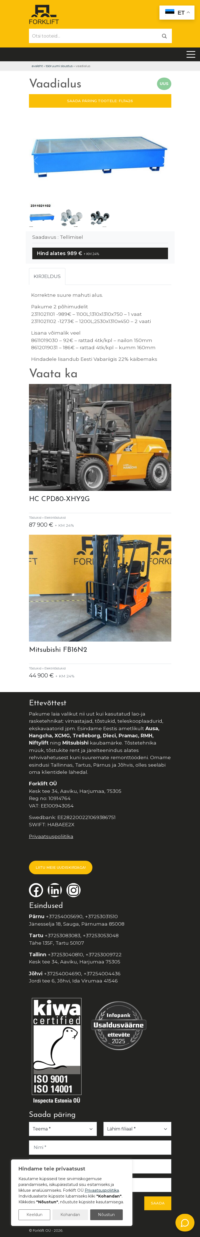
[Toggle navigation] (191, 54)
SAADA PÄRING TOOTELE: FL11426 (100, 101)
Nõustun (106, 1214)
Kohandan (70, 1214)
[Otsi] (164, 36)
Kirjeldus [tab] (47, 276)
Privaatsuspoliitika (51, 836)
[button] (165, 161)
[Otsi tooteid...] (93, 36)
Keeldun (34, 1214)
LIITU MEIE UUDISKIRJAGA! (61, 867)
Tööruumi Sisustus (59, 66)
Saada (158, 1203)
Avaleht (37, 66)
